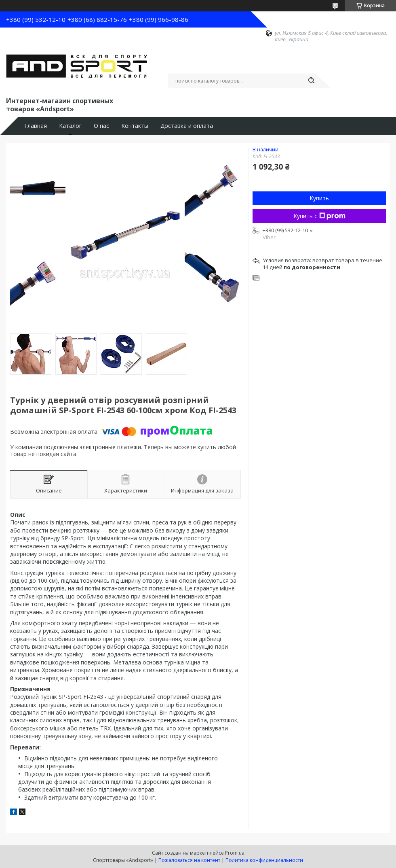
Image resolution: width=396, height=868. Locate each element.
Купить (319, 198)
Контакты (134, 126)
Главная (35, 126)
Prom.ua (234, 852)
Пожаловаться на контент (189, 860)
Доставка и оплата (186, 126)
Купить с (319, 216)
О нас (101, 126)
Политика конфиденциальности (264, 860)
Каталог (70, 126)
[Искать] (311, 81)
